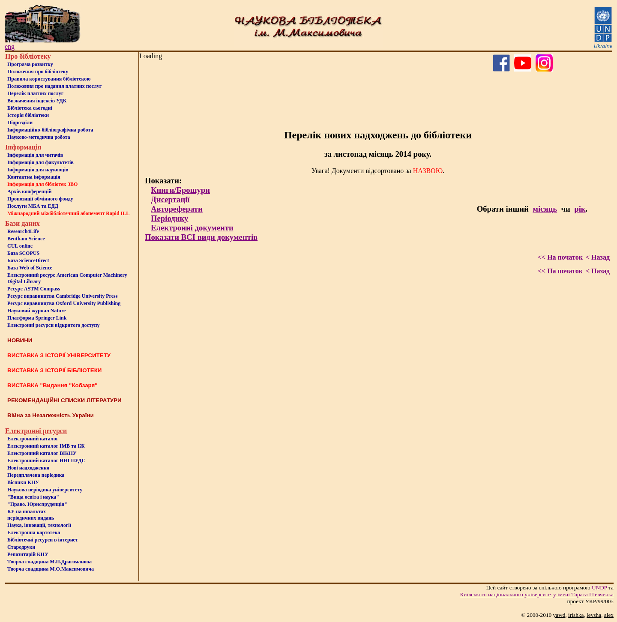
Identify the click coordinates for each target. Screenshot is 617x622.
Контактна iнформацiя (33, 177)
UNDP (599, 587)
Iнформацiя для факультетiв (40, 162)
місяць (545, 208)
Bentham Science (26, 239)
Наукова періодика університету (44, 490)
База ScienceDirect (28, 260)
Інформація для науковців (37, 170)
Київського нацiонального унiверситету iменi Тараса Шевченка (537, 594)
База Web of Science (29, 268)
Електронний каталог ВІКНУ (42, 453)
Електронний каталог (32, 439)
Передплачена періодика (35, 475)
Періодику (169, 218)
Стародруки (21, 547)
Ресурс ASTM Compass (33, 289)
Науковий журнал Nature (36, 311)
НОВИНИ (19, 340)
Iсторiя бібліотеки (28, 115)
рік (579, 208)
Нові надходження (28, 468)
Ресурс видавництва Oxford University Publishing (63, 303)
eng (10, 46)
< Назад (598, 257)
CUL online (20, 246)
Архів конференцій (29, 191)
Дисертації (170, 199)
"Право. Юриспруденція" (37, 504)
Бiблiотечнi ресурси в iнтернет (42, 540)
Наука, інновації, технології (39, 525)
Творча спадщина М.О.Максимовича (50, 569)
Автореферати (177, 208)
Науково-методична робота (38, 137)
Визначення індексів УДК (37, 101)
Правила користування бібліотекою (48, 79)
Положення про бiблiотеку (37, 72)
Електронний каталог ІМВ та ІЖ (46, 446)
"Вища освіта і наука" (33, 497)
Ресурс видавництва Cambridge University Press (62, 296)
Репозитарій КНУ (27, 554)
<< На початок (560, 257)
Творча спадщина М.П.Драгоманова (49, 562)
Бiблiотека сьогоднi (29, 108)
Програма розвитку (30, 64)
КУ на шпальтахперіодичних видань (30, 514)
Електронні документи (192, 227)
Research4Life (23, 231)
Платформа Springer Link (36, 318)
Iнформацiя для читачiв (35, 155)
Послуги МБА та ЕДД (32, 206)
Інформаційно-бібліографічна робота (50, 130)
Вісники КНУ (23, 482)
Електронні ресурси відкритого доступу (53, 325)
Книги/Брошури (180, 189)
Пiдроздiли (20, 123)
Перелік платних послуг (35, 93)
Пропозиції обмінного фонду (40, 199)
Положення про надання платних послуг (54, 86)
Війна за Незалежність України (50, 415)
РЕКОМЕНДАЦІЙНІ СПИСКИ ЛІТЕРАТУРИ (64, 400)
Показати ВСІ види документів (201, 237)
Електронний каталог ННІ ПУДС (46, 461)
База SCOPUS (23, 253)
